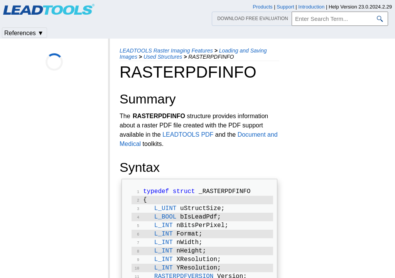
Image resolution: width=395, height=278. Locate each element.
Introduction (311, 7)
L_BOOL (165, 220)
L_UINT (165, 211)
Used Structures (162, 57)
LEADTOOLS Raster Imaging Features (166, 50)
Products (262, 7)
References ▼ (24, 33)
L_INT (163, 229)
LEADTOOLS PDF (187, 134)
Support (285, 7)
